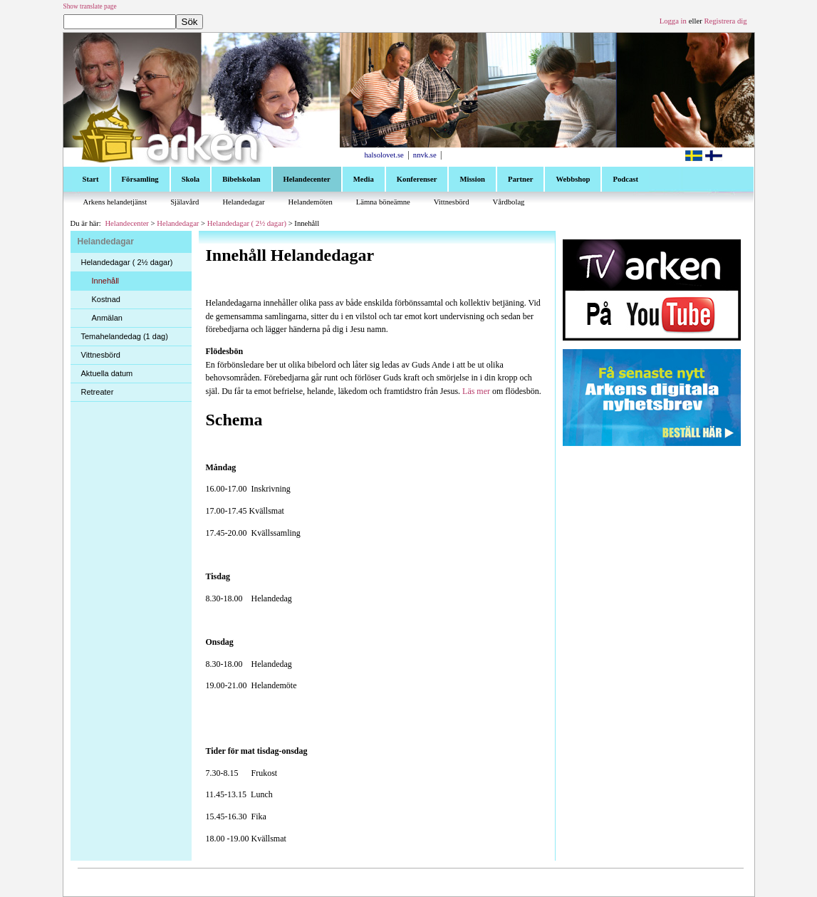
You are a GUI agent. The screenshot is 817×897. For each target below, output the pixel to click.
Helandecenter (127, 223)
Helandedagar (178, 223)
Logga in (673, 21)
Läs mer (476, 391)
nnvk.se (425, 155)
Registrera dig (725, 21)
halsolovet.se (384, 155)
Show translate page (90, 6)
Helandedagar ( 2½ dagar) (246, 223)
